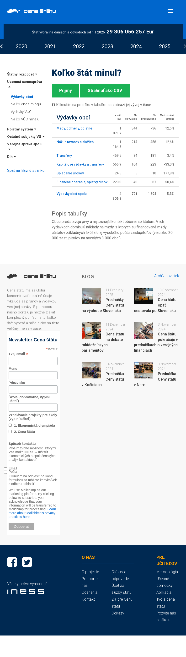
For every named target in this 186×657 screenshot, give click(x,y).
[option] (21, 46)
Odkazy (118, 613)
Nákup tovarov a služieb (75, 142)
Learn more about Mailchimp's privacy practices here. (32, 513)
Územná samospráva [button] (24, 84)
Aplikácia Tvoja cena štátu (165, 599)
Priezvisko (17, 383)
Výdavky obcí (22, 97)
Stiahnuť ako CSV (105, 90)
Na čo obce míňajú (26, 104)
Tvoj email (18, 354)
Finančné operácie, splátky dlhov (82, 182)
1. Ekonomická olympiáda (34, 425)
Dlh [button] (11, 157)
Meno (13, 369)
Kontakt (88, 599)
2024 (136, 46)
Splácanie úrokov (70, 173)
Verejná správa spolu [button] (25, 146)
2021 (50, 46)
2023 (107, 46)
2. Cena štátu (24, 432)
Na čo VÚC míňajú (25, 119)
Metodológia (167, 572)
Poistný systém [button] (21, 129)
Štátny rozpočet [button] (22, 74)
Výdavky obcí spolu (72, 194)
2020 (21, 46)
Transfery (64, 155)
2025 (164, 46)
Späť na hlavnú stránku (25, 170)
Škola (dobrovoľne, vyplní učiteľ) (29, 399)
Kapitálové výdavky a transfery (80, 164)
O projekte (90, 572)
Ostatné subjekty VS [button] (26, 137)
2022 (79, 46)
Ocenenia (89, 592)
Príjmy (65, 90)
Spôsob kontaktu (22, 444)
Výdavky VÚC (21, 112)
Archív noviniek (166, 276)
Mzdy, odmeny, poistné (74, 128)
